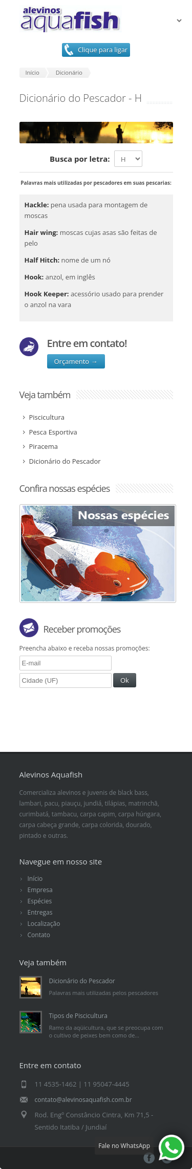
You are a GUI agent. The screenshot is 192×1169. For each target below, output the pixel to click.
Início (35, 878)
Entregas (40, 912)
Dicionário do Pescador (82, 981)
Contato (39, 934)
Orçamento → (76, 361)
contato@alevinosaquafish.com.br (83, 1099)
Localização (44, 923)
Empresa (40, 889)
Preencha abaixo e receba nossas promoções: (85, 648)
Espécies (40, 901)
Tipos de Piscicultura (78, 1015)
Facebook (149, 1158)
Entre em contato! (87, 343)
